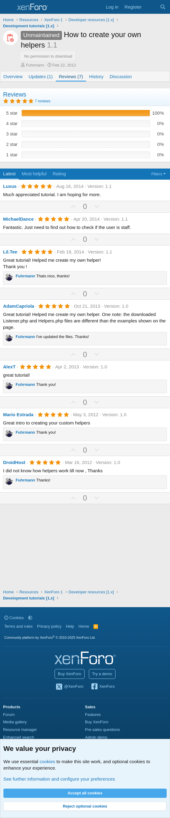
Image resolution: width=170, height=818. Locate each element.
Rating (59, 173)
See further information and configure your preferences (59, 779)
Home (83, 626)
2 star (12, 144)
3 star (12, 133)
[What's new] (151, 7)
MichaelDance (18, 219)
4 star (12, 123)
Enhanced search (18, 737)
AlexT (9, 366)
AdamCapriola (18, 306)
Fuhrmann (35, 65)
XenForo (103, 687)
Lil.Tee (10, 251)
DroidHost (14, 462)
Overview (13, 76)
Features (93, 714)
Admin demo (96, 737)
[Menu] (8, 7)
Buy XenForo (69, 674)
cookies (47, 761)
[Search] (163, 7)
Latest (9, 173)
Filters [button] (156, 174)
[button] (30, 618)
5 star (12, 113)
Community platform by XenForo (50, 637)
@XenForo (69, 687)
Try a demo (102, 674)
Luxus (10, 186)
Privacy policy (49, 626)
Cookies (14, 617)
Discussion (121, 76)
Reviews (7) (71, 76)
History (96, 76)
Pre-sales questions (102, 729)
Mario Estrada (18, 414)
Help (70, 626)
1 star (12, 154)
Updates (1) (41, 76)
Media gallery (15, 722)
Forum (9, 714)
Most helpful (34, 173)
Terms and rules (18, 626)
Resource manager (20, 729)
